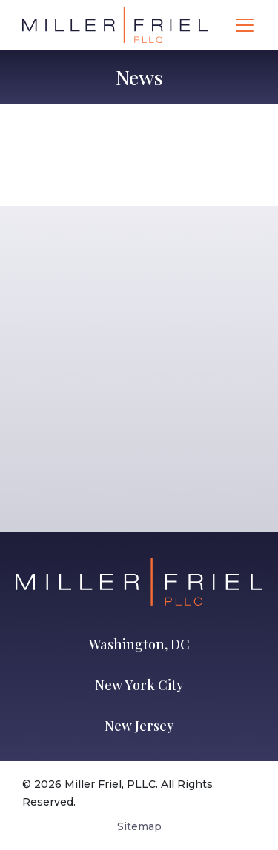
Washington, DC (139, 644)
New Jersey (139, 725)
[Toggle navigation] (245, 25)
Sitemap (139, 826)
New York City (139, 685)
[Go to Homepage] (115, 25)
